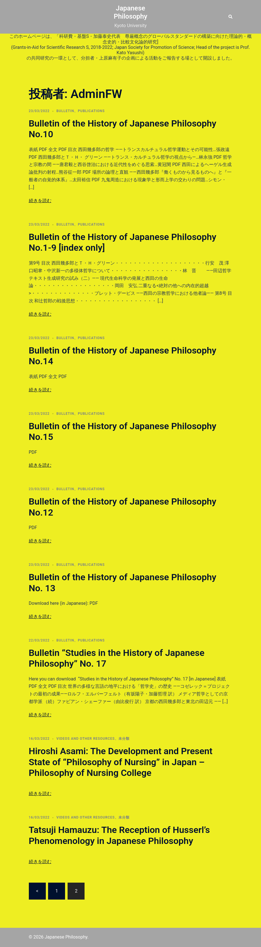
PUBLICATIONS (91, 111)
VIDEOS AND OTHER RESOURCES (85, 739)
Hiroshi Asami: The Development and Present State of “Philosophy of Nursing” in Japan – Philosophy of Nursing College (121, 762)
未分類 (124, 739)
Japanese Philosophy (131, 12)
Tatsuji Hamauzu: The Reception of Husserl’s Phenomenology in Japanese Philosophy (119, 835)
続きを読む (40, 200)
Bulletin (65, 111)
